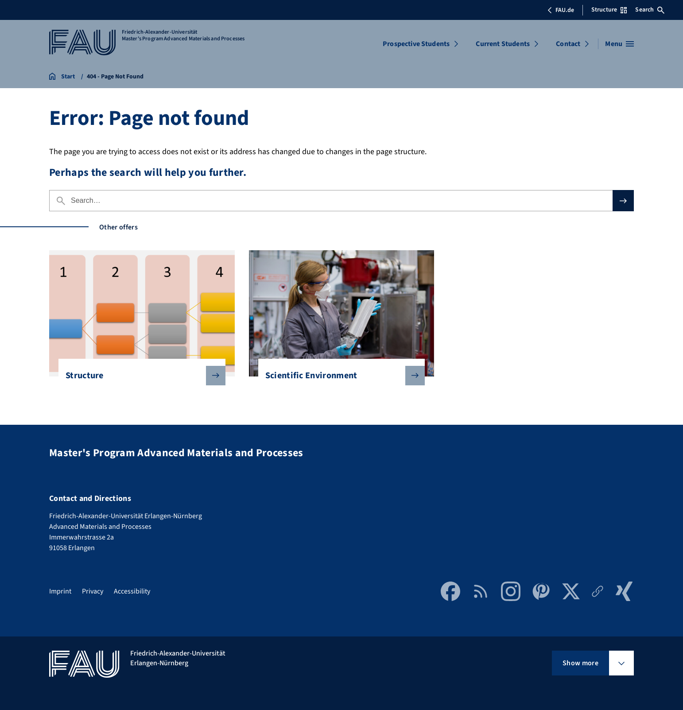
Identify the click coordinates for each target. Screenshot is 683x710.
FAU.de (560, 10)
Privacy (92, 591)
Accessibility (132, 591)
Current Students (503, 44)
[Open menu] (619, 44)
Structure (138, 375)
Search (649, 9)
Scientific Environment (338, 375)
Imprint (60, 591)
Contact (568, 44)
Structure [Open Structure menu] (609, 9)
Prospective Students (416, 44)
